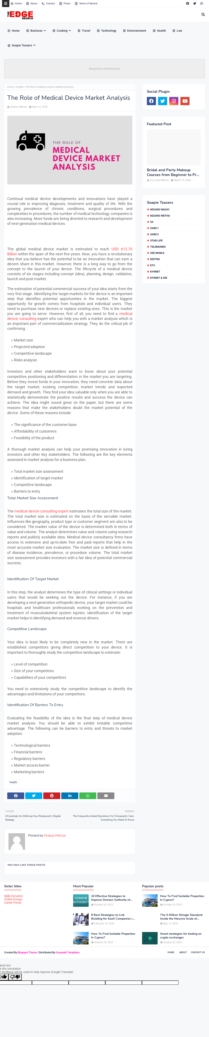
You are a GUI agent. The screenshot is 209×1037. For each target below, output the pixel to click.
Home (16, 3)
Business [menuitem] (34, 30)
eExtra (155, 259)
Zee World (157, 252)
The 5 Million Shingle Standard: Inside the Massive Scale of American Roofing (181, 917)
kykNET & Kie (158, 277)
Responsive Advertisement (104, 68)
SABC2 (154, 234)
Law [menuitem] (177, 30)
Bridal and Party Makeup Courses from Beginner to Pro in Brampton (172, 172)
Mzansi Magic (160, 209)
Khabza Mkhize (18, 106)
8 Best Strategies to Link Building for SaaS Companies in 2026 (112, 917)
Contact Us (198, 952)
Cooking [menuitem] (60, 30)
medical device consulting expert (41, 511)
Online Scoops (13, 899)
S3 (151, 221)
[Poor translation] (15, 977)
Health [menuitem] (159, 30)
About (31, 3)
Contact (48, 3)
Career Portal (12, 902)
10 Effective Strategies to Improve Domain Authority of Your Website (110, 898)
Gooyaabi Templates (68, 952)
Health (20, 87)
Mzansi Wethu (160, 215)
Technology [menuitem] (106, 30)
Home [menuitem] (13, 30)
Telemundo (158, 246)
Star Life (156, 240)
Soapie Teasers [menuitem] (19, 45)
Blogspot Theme (27, 952)
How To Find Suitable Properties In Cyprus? (113, 935)
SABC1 (154, 228)
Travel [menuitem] (83, 30)
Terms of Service (86, 3)
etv (152, 265)
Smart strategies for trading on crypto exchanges (181, 935)
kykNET (155, 271)
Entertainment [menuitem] (134, 30)
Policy (64, 3)
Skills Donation (13, 896)
